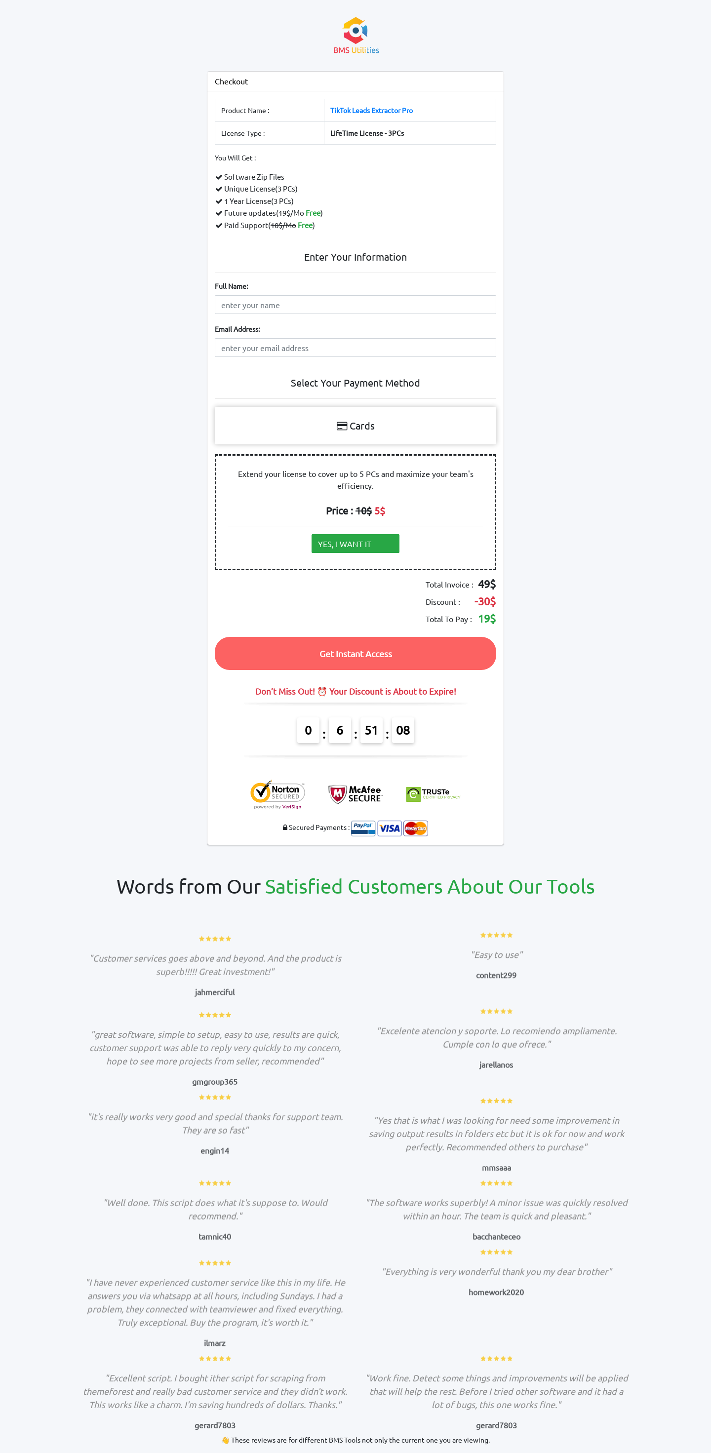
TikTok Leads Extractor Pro (371, 110)
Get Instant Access (355, 653)
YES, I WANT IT (352, 544)
